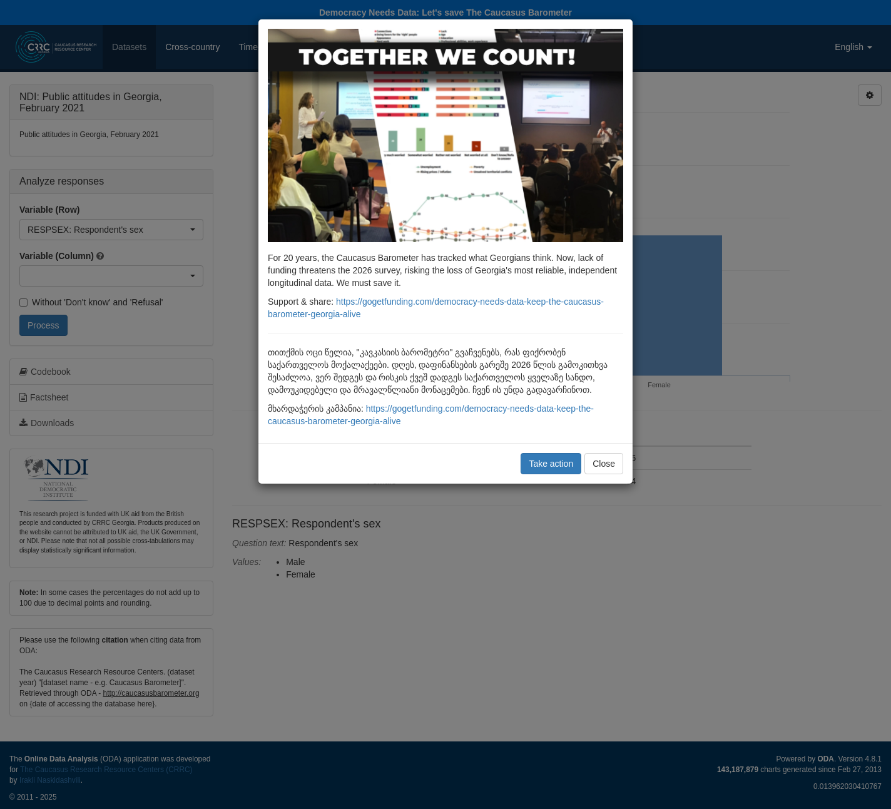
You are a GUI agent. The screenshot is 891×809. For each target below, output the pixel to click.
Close (604, 464)
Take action (551, 464)
